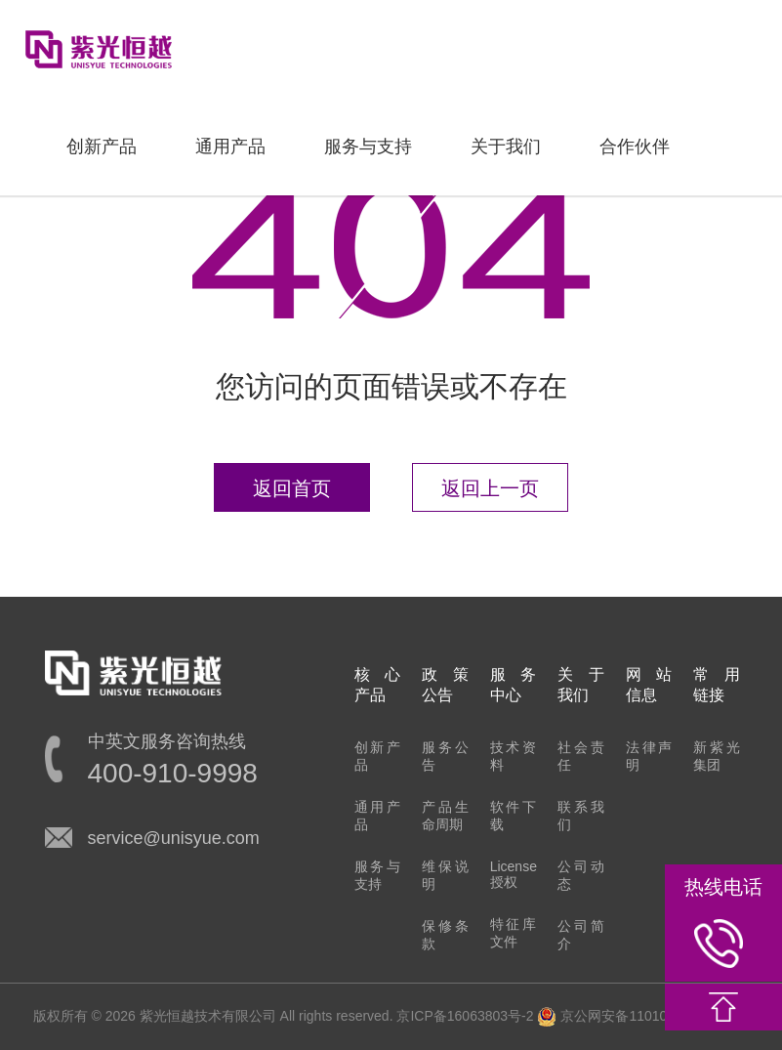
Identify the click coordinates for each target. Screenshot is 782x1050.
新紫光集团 (716, 756)
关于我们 (506, 146)
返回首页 (292, 488)
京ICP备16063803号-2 (464, 1016)
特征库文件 (513, 932)
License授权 (513, 874)
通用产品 (230, 146)
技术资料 (513, 756)
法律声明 (649, 756)
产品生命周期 (445, 815)
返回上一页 (490, 488)
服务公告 (445, 756)
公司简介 (580, 934)
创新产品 (101, 146)
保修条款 (445, 934)
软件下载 (513, 815)
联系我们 (580, 815)
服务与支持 (368, 146)
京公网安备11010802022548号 (643, 1016)
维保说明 (445, 875)
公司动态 (580, 875)
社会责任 (580, 756)
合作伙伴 (634, 146)
